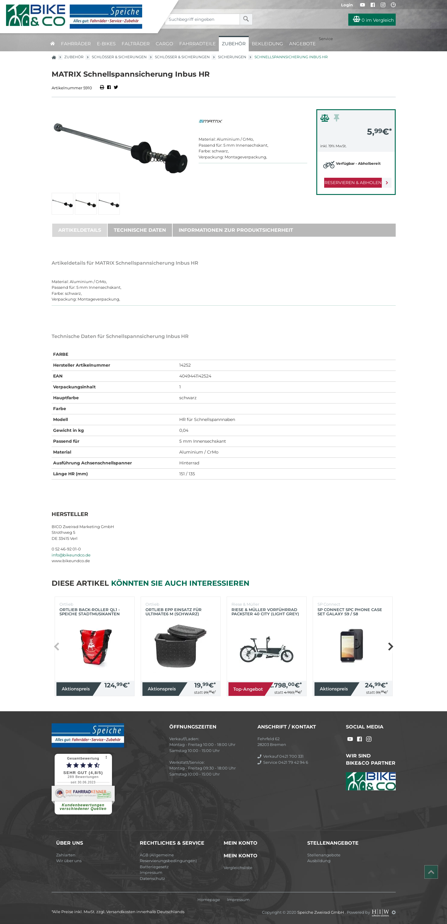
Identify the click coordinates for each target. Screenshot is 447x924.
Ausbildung (318, 860)
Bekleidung (267, 43)
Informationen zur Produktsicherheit (236, 230)
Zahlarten (65, 854)
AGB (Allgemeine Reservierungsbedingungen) (168, 857)
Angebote (302, 43)
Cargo (164, 43)
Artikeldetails (79, 230)
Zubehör (234, 43)
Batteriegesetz (154, 866)
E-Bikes (106, 43)
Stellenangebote (323, 854)
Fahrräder (76, 43)
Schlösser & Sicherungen (119, 57)
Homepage (208, 900)
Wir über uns (68, 860)
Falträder (136, 43)
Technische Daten (140, 230)
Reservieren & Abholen (351, 182)
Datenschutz (152, 878)
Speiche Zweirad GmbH (321, 912)
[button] (390, 646)
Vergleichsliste (238, 867)
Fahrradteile (197, 43)
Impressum (151, 872)
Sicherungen (232, 57)
